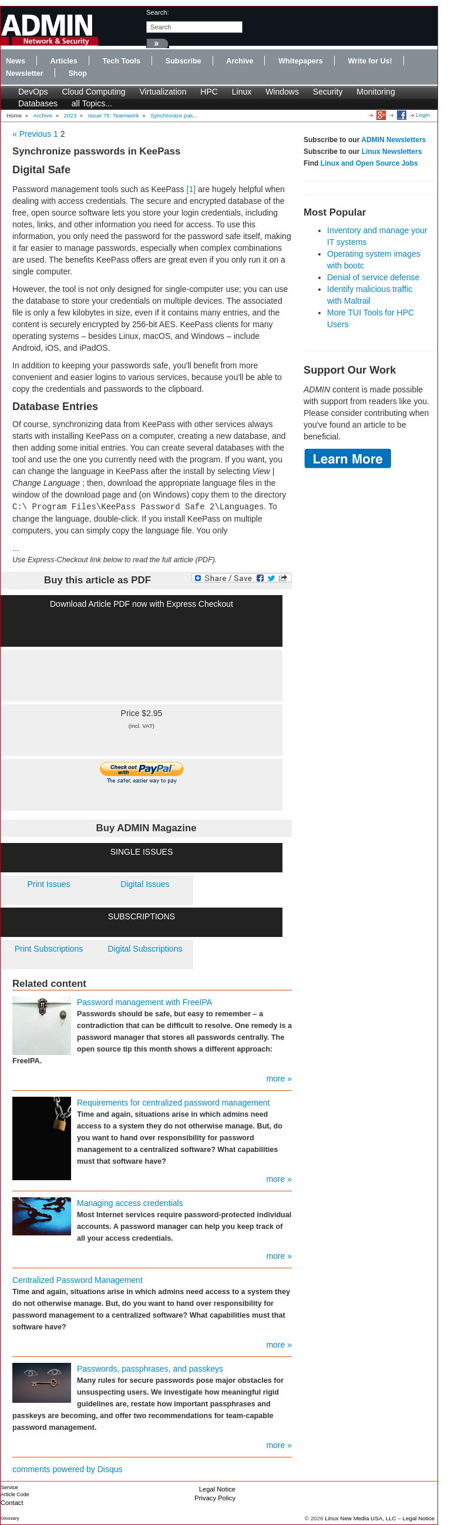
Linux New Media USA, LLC (360, 1518)
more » (279, 1078)
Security (328, 91)
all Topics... (92, 103)
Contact (12, 1502)
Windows (282, 91)
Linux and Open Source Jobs (369, 163)
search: (157, 12)
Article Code (15, 1494)
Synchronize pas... (174, 115)
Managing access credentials (130, 1203)
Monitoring (375, 91)
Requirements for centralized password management (173, 1102)
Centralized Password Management (77, 1280)
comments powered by (67, 1469)
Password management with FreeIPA (144, 1002)
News (15, 61)
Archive (239, 61)
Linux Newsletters (392, 151)
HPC (209, 91)
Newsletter (24, 73)
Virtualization (163, 91)
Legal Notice (217, 1489)
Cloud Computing (93, 91)
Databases (38, 103)
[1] (191, 189)
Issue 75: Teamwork (113, 115)
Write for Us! (370, 61)
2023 (70, 115)
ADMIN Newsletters (393, 140)
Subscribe (183, 61)
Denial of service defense (373, 277)
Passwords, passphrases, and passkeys (150, 1368)
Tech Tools (121, 61)
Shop (77, 73)
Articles (64, 61)
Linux (241, 91)
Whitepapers (300, 61)
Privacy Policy (214, 1498)
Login (423, 115)
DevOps (33, 91)
